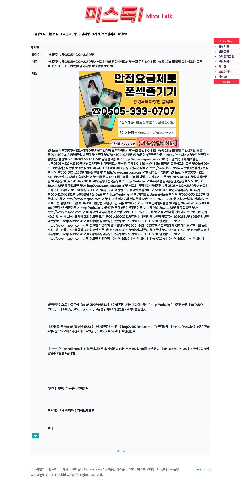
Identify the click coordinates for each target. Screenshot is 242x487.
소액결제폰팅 (68, 34)
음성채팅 (39, 34)
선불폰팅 (52, 34)
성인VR (122, 34)
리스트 (121, 451)
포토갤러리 (109, 34)
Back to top (202, 469)
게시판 (96, 34)
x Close (226, 82)
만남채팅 (84, 34)
